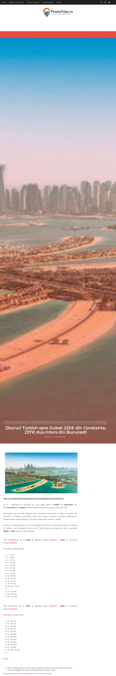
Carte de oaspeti (47, 2)
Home (4, 2)
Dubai (71, 422)
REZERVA (53, 540)
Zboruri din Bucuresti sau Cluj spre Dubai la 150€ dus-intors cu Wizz (27, 674)
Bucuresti (24, 422)
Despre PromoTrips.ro (16, 2)
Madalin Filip (49, 437)
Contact (58, 2)
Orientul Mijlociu (83, 422)
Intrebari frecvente (33, 2)
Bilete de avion (11, 422)
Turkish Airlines (99, 422)
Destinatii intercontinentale (54, 422)
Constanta (35, 422)
